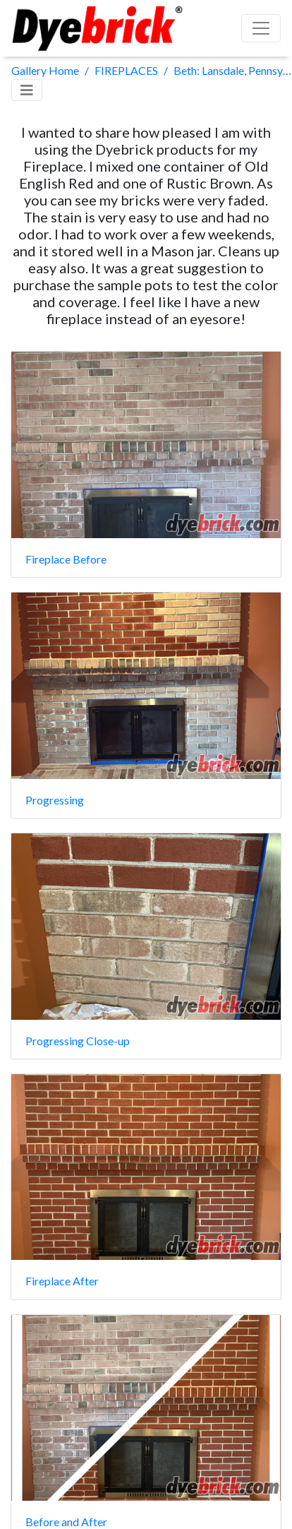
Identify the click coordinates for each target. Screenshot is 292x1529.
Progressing (54, 800)
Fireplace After (62, 1280)
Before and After (66, 1521)
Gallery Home (45, 70)
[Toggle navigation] (26, 90)
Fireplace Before (66, 559)
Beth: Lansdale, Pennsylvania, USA (233, 70)
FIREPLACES (126, 70)
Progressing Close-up (77, 1040)
